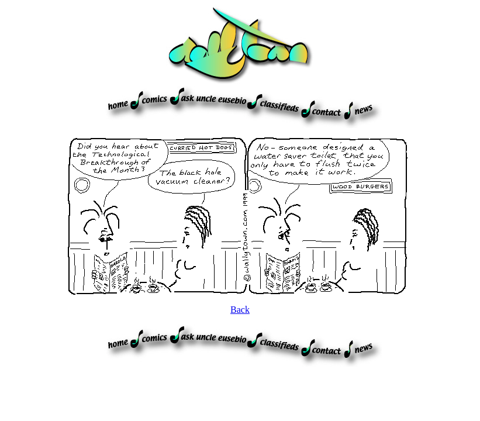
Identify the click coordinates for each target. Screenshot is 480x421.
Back (240, 310)
